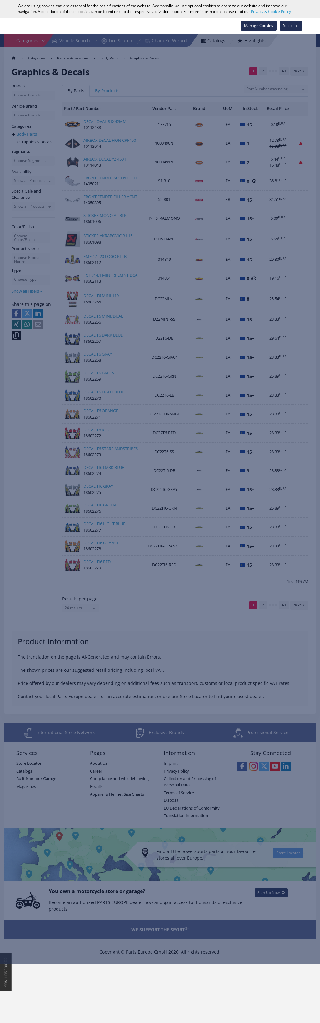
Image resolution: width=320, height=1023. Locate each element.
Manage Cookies (258, 25)
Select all (291, 25)
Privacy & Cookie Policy (271, 11)
